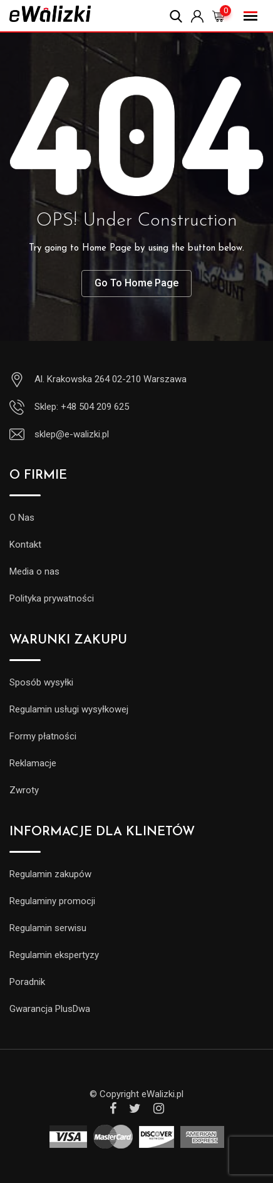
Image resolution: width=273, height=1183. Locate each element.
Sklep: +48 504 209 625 (81, 406)
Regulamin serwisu (47, 928)
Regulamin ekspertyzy (54, 955)
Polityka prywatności (51, 598)
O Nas (21, 517)
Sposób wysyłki (41, 682)
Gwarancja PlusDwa (49, 1008)
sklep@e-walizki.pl (71, 434)
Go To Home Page (136, 283)
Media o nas (34, 571)
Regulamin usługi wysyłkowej (68, 709)
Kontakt (25, 544)
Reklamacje (32, 763)
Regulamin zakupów (50, 874)
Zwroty (24, 790)
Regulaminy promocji (52, 901)
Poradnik (27, 982)
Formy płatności (42, 736)
